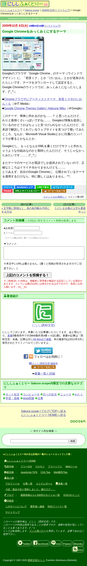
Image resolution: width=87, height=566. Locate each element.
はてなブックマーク (63, 187)
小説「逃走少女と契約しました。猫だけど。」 (30, 489)
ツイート (8, 187)
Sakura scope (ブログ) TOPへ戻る (43, 411)
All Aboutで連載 (42, 339)
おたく (79, 394)
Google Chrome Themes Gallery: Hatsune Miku (35, 108)
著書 (9, 335)
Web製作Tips (61, 472)
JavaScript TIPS (29, 472)
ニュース (65, 394)
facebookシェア (25, 187)
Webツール (71, 466)
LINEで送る (43, 187)
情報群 (9, 500)
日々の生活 (50, 394)
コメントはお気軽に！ (55, 196)
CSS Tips (45, 472)
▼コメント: (10, 243)
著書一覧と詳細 (45, 373)
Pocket (7, 191)
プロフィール (12, 483)
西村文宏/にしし (36, 560)
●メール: (23, 232)
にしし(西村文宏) (43, 314)
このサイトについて (16, 506)
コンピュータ (31, 394)
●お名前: (22, 228)
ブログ (9, 495)
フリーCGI (26, 466)
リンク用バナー (37, 531)
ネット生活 (12, 394)
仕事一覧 (27, 483)
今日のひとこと (71, 495)
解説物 (9, 472)
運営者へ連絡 (37, 506)
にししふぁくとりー (11, 10)
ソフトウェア (62, 10)
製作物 (9, 466)
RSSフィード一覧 (57, 506)
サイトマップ (12, 512)
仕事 (40, 398)
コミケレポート (44, 483)
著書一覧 (62, 483)
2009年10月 (48, 10)
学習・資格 (12, 398)
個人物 (9, 478)
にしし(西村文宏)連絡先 (43, 363)
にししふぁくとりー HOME (20, 460)
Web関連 (28, 398)
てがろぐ (40, 466)
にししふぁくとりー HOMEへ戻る (43, 415)
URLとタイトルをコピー (27, 191)
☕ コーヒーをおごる (54, 191)
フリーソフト (55, 466)
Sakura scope (32, 10)
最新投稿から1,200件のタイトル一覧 (40, 495)
